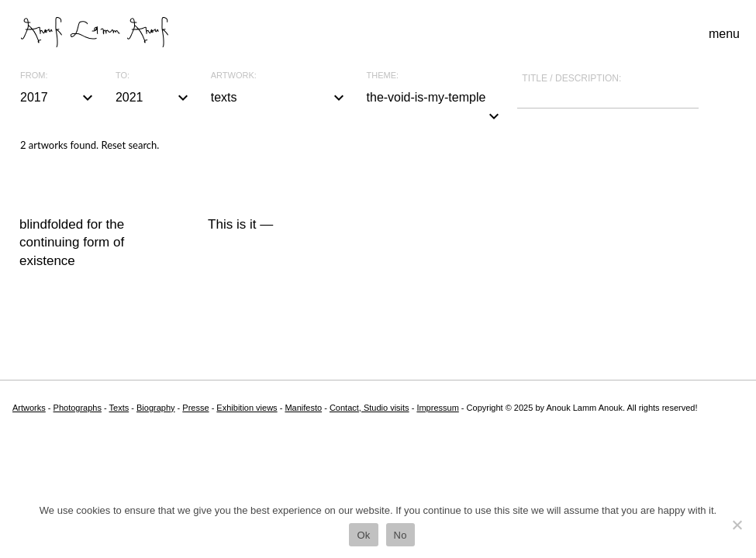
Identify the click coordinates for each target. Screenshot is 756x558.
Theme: (383, 76)
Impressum (437, 407)
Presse (195, 407)
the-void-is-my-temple (435, 99)
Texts (119, 407)
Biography (155, 407)
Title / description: (571, 78)
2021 (154, 97)
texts (279, 97)
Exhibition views (246, 407)
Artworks (29, 407)
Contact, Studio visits (369, 407)
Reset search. (130, 145)
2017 (58, 97)
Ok (363, 535)
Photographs (78, 407)
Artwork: (234, 76)
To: (122, 76)
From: (33, 76)
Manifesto (303, 407)
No (400, 535)
